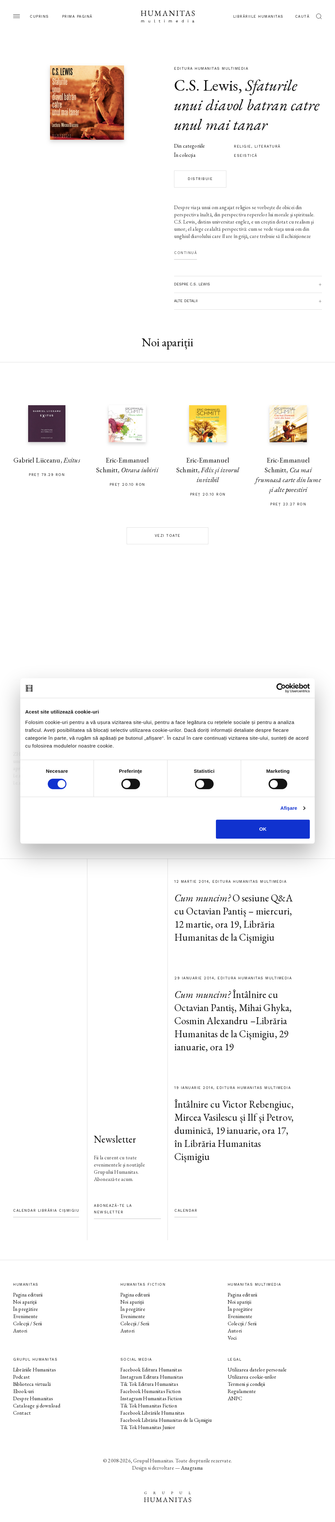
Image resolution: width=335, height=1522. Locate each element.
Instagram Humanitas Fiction (151, 1398)
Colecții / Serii (27, 1323)
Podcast (21, 1376)
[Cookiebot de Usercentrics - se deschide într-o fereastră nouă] (281, 688)
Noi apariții (25, 1301)
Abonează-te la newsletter (113, 1209)
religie (242, 146)
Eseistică (245, 156)
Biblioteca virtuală (32, 1384)
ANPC (235, 1398)
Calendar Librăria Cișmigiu (46, 1210)
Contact (22, 1412)
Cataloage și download (36, 1405)
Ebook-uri (23, 1391)
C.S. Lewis (206, 85)
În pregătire (25, 1309)
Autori (20, 1330)
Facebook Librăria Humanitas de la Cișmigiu (166, 1420)
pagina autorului (34, 673)
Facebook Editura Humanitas (151, 1369)
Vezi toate (168, 536)
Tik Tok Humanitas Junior (147, 1427)
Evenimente (25, 1316)
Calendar (185, 1210)
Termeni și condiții (246, 1384)
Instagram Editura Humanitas (151, 1376)
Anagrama (192, 1467)
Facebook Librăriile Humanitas (152, 1412)
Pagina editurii (28, 1294)
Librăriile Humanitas (258, 16)
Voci (232, 1337)
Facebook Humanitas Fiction (150, 1391)
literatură (268, 146)
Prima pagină (77, 16)
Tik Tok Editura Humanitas (149, 1384)
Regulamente (242, 1391)
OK (263, 829)
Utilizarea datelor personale (257, 1369)
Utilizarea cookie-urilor (252, 1376)
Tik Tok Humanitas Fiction (148, 1405)
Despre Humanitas (33, 1398)
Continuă (185, 253)
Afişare (288, 808)
